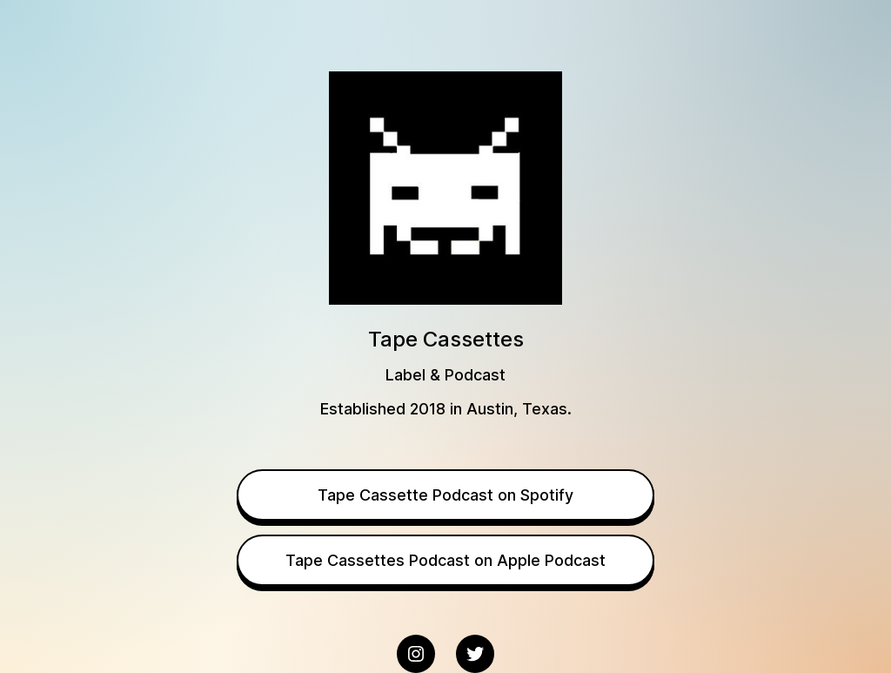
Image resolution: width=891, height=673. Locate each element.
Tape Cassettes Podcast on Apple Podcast (445, 560)
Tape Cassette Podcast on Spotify (445, 495)
